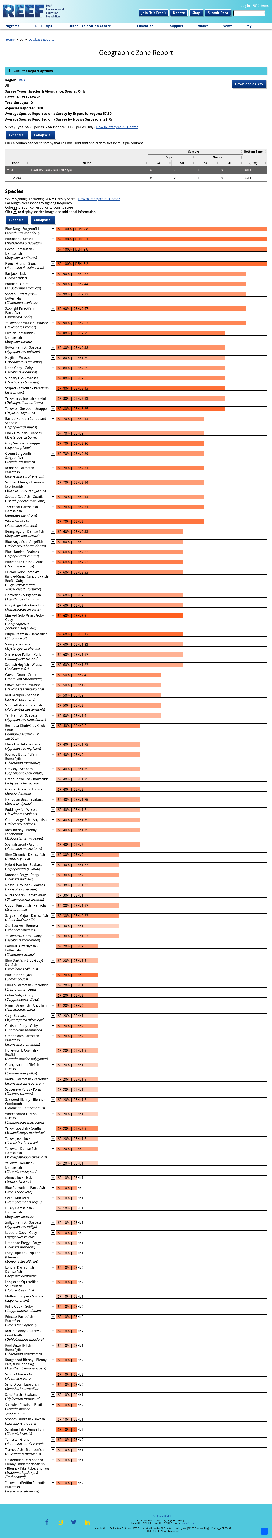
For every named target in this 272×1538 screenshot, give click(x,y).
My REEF (253, 26)
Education (145, 26)
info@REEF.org (189, 1523)
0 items (263, 5)
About (203, 26)
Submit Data (218, 12)
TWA (22, 80)
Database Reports (41, 39)
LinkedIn (87, 1524)
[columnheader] (195, 151)
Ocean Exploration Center (89, 26)
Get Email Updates (163, 1516)
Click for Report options (33, 70)
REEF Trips (43, 26)
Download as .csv (249, 84)
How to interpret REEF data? (117, 127)
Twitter (74, 1524)
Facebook (47, 1524)
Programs (11, 26)
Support (176, 26)
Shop (196, 12)
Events (226, 26)
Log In (245, 5)
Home (10, 39)
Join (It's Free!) (154, 12)
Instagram (60, 1524)
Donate (179, 12)
